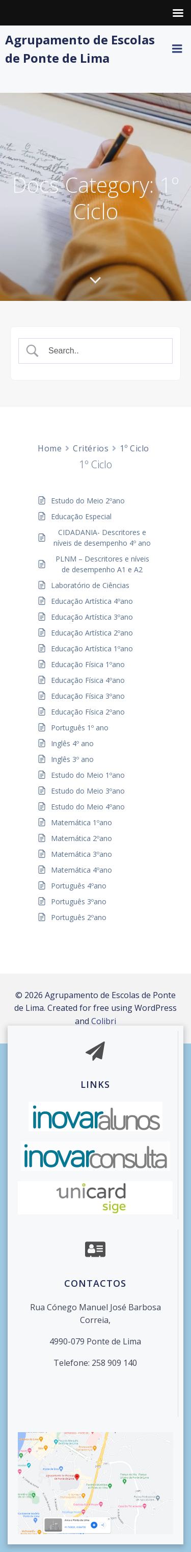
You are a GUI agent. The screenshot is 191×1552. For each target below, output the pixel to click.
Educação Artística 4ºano (92, 601)
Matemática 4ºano (81, 870)
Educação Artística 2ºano (92, 633)
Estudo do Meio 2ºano (88, 500)
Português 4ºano (78, 886)
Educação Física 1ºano (88, 664)
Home (50, 448)
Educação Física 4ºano (88, 680)
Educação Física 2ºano (88, 712)
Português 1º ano (79, 727)
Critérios (90, 448)
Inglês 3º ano (72, 759)
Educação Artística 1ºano (92, 648)
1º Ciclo (134, 448)
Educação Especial (81, 516)
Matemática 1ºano (81, 822)
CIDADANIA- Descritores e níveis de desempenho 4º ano (102, 537)
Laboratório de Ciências (90, 585)
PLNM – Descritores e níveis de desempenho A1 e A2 (102, 564)
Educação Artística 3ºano (92, 617)
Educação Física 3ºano (88, 696)
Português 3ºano (78, 901)
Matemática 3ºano (81, 854)
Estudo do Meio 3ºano (88, 791)
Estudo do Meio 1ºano (88, 775)
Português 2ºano (78, 917)
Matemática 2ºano (81, 838)
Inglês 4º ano (72, 743)
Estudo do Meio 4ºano (88, 806)
